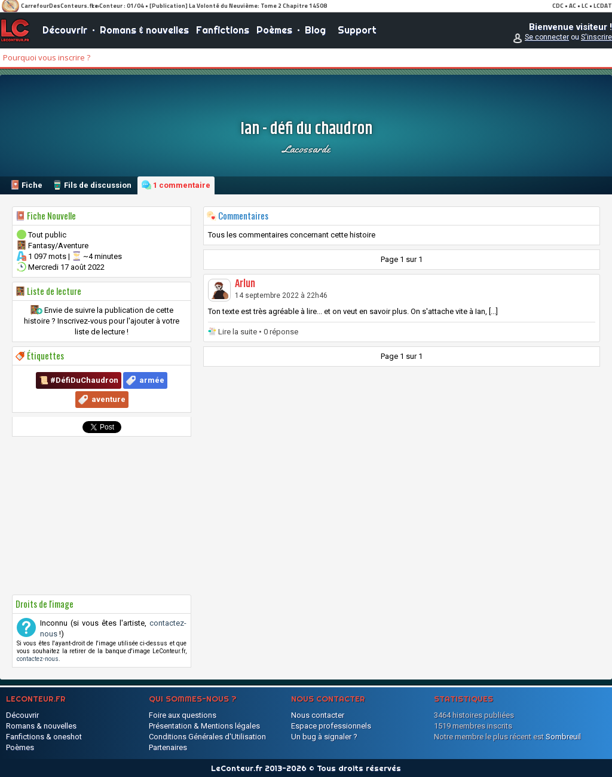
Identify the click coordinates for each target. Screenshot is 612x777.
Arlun (245, 284)
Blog (315, 30)
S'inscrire (596, 37)
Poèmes (274, 30)
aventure (108, 399)
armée (151, 380)
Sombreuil (563, 736)
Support (357, 30)
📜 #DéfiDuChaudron (78, 380)
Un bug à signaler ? (324, 736)
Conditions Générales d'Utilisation (207, 736)
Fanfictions (222, 30)
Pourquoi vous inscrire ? (46, 57)
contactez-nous (38, 659)
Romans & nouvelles (144, 30)
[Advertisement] (101, 515)
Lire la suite (237, 331)
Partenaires (168, 747)
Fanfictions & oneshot (44, 736)
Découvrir (64, 30)
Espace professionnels (331, 725)
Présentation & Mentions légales (204, 725)
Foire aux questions (182, 715)
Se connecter (547, 37)
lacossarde (306, 149)
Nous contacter (317, 715)
